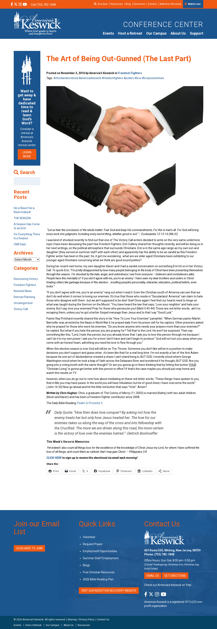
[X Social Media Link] (16, 4)
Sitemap (72, 619)
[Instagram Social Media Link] (20, 4)
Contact (152, 4)
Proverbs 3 (95, 403)
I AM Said (20, 244)
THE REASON (22, 218)
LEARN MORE (27, 154)
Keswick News (23, 291)
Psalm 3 (82, 403)
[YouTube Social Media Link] (25, 4)
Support (196, 33)
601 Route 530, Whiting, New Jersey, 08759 (172, 550)
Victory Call (21, 309)
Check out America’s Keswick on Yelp (167, 585)
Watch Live (194, 4)
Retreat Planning (24, 297)
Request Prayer (93, 544)
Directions (139, 4)
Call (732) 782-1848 (43, 4)
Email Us (153, 575)
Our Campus (156, 33)
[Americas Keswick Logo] (37, 23)
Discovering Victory (26, 278)
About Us (178, 33)
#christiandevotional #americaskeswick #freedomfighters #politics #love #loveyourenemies (108, 78)
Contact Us (162, 524)
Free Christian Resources (99, 572)
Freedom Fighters (130, 73)
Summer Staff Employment (101, 558)
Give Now (102, 4)
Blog (128, 4)
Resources (117, 4)
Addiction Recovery (170, 4)
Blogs (86, 565)
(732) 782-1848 (164, 554)
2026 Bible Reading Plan (98, 579)
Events (108, 33)
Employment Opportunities (100, 551)
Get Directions (175, 575)
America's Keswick (155, 601)
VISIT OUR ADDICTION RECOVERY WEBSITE (108, 590)
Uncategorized (23, 303)
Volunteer (89, 537)
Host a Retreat (130, 33)
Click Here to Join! (29, 548)
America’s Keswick (33, 619)
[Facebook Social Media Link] (12, 4)
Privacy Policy (86, 619)
